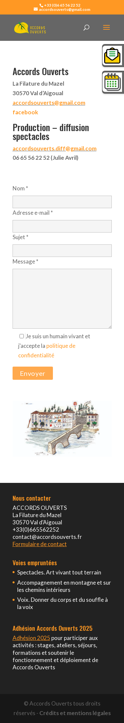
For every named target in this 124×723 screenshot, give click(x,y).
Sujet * (62, 244)
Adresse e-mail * (62, 219)
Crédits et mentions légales (75, 712)
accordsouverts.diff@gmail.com (55, 148)
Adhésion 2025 (31, 637)
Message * (62, 294)
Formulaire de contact (40, 544)
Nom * (62, 195)
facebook (25, 112)
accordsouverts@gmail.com (49, 102)
